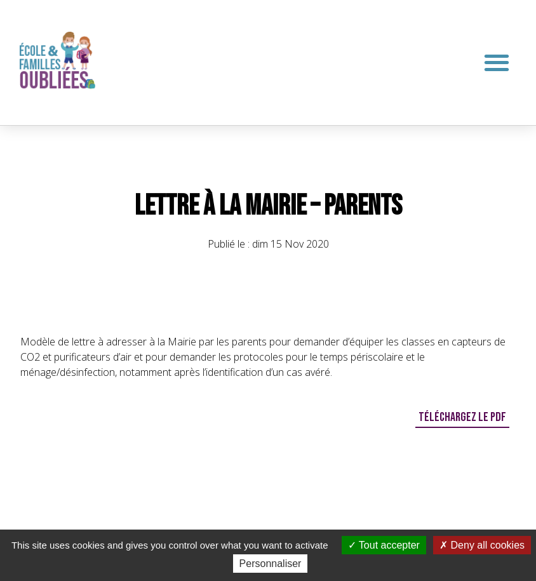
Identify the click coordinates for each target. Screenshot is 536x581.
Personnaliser (270, 563)
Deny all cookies (482, 545)
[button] (497, 63)
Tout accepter (384, 545)
